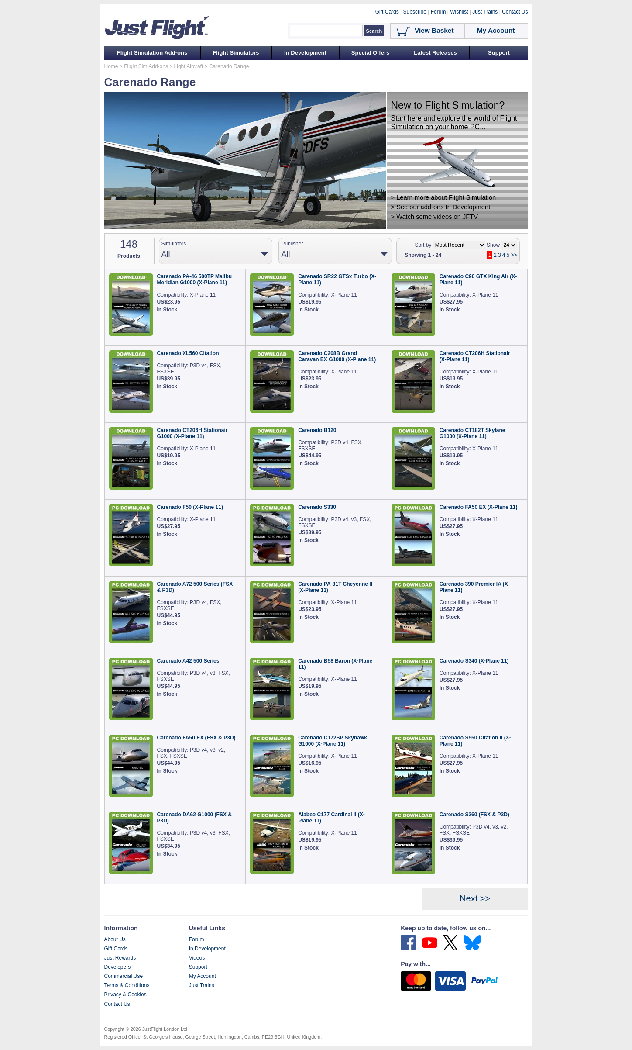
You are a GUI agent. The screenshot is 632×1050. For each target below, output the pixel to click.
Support (499, 52)
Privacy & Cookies (125, 994)
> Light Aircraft (185, 66)
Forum (196, 939)
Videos (197, 958)
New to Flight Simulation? (448, 105)
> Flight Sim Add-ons (143, 66)
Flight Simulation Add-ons (152, 52)
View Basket (434, 30)
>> (514, 255)
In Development (305, 52)
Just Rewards (120, 958)
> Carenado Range (226, 66)
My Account (202, 976)
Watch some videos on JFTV (437, 216)
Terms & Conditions (127, 985)
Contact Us (117, 1004)
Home (111, 66)
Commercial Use (123, 976)
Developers (117, 967)
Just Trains (201, 985)
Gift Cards (116, 949)
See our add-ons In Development (443, 207)
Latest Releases (435, 52)
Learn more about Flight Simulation (446, 197)
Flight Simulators (236, 52)
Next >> (475, 898)
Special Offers (370, 52)
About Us (115, 939)
